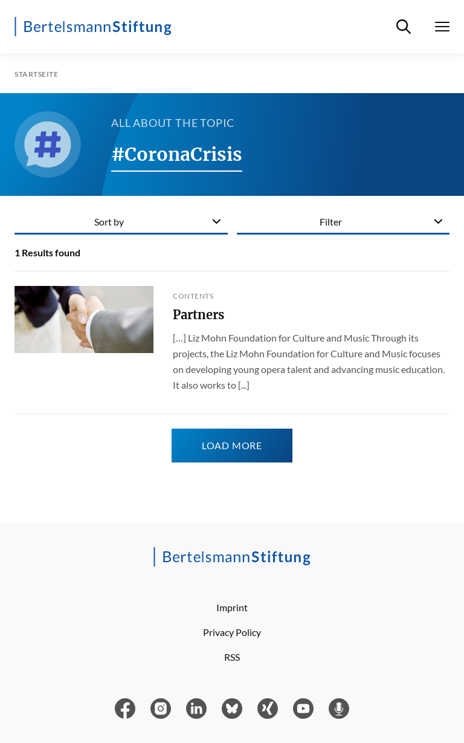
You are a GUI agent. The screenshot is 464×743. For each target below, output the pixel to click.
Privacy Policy (232, 632)
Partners (198, 314)
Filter (331, 221)
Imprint (232, 607)
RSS (232, 657)
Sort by (109, 221)
